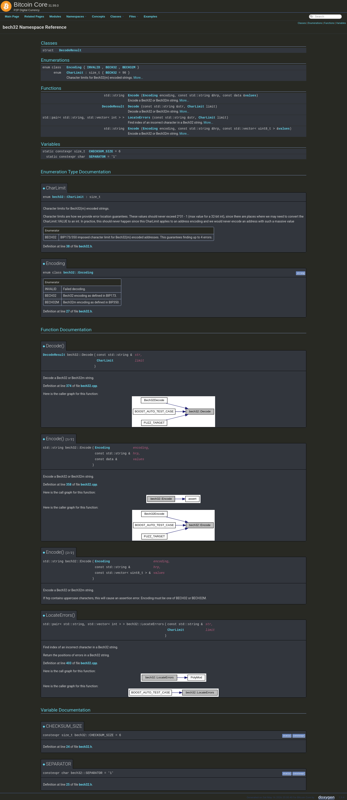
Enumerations (315, 23)
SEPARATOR (97, 157)
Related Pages (34, 16)
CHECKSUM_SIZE (101, 151)
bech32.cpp (89, 386)
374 (68, 386)
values (250, 95)
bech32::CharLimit (68, 197)
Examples (150, 16)
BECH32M (128, 67)
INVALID (93, 67)
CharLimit (75, 73)
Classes (117, 16)
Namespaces (76, 16)
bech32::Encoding (78, 272)
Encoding (74, 67)
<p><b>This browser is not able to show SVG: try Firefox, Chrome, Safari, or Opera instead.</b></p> (173, 411)
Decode (133, 106)
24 (68, 746)
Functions (329, 23)
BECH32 (111, 67)
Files (134, 16)
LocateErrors (139, 117)
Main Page (12, 16)
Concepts (98, 16)
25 (68, 784)
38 (68, 246)
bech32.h (85, 246)
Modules (55, 16)
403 (68, 663)
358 (68, 484)
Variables (341, 23)
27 (68, 311)
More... (138, 77)
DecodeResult (70, 50)
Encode (133, 95)
